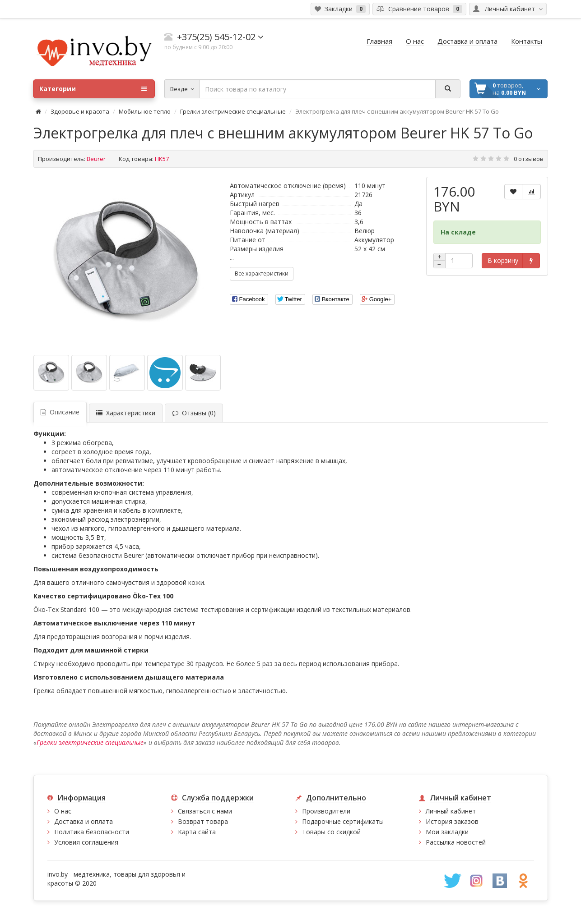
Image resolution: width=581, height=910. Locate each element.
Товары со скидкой (331, 831)
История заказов (452, 821)
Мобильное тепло (145, 111)
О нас (62, 811)
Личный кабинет (451, 811)
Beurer (96, 159)
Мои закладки (447, 831)
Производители (326, 811)
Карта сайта (197, 831)
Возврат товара (203, 821)
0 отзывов (529, 159)
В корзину (503, 260)
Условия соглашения (86, 842)
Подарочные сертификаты (343, 821)
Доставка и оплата (83, 821)
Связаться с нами (205, 811)
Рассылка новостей (456, 842)
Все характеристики (261, 273)
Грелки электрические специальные (233, 111)
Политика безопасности (91, 831)
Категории (93, 88)
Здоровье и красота (80, 111)
